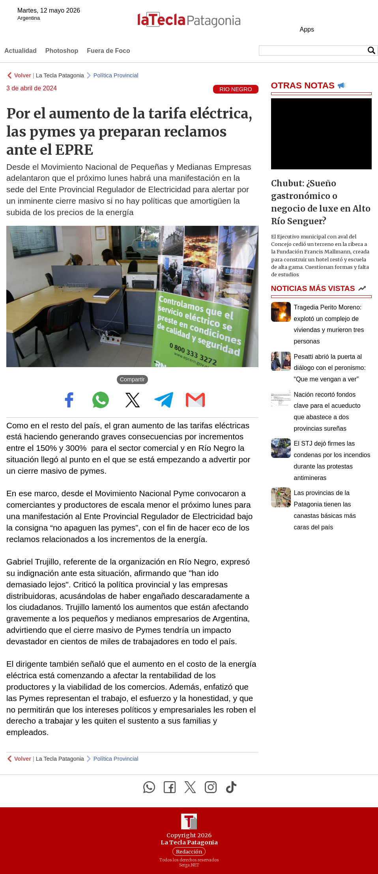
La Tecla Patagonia (60, 75)
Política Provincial (116, 75)
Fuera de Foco (108, 50)
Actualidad (20, 50)
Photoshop (62, 50)
